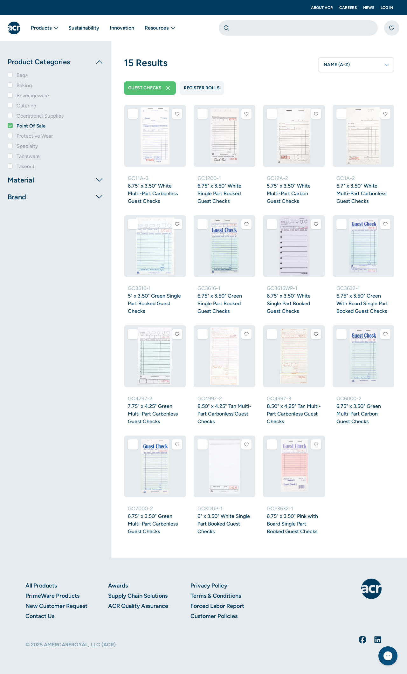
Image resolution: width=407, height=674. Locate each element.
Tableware (28, 156)
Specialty (27, 146)
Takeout (26, 166)
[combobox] (298, 28)
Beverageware (33, 96)
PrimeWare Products (52, 595)
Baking (24, 85)
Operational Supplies (40, 116)
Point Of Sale (31, 126)
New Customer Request (56, 605)
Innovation (122, 28)
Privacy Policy (208, 585)
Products (44, 28)
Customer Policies (214, 616)
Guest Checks (150, 88)
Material (56, 179)
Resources (160, 28)
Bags (22, 75)
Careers (348, 7)
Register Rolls (202, 88)
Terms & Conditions (215, 595)
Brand (56, 196)
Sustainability (83, 28)
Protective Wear (35, 136)
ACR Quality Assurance (138, 605)
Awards (118, 585)
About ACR (322, 7)
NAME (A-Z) (357, 65)
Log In (387, 7)
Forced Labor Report (217, 605)
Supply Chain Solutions (138, 595)
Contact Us (39, 616)
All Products (41, 585)
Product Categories (56, 62)
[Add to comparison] (133, 114)
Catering (26, 106)
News (368, 7)
